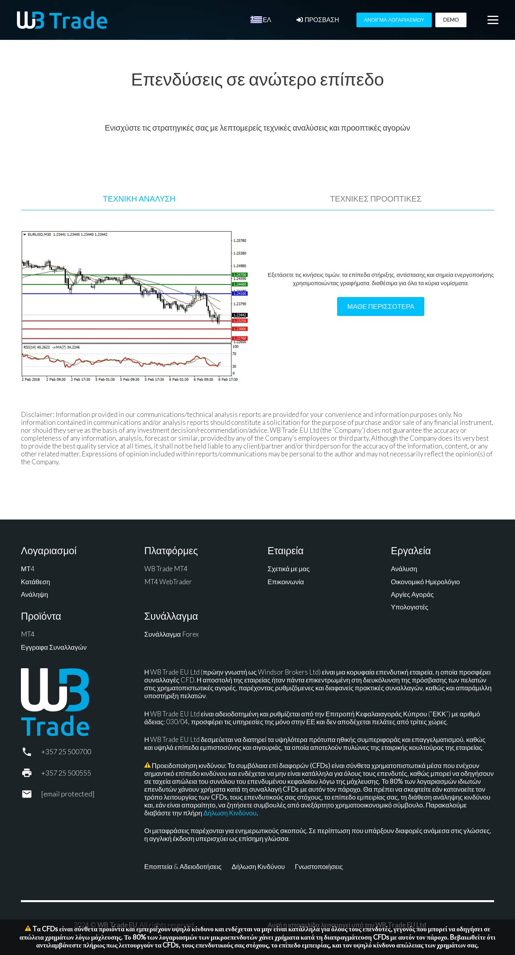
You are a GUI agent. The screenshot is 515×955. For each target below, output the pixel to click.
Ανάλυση (404, 568)
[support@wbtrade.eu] (31, 794)
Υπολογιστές (409, 607)
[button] (493, 20)
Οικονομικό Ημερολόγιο (425, 581)
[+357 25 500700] (31, 751)
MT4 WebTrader (168, 581)
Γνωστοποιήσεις (319, 866)
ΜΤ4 (28, 568)
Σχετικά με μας (289, 568)
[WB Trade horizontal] (62, 20)
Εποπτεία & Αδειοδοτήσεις (183, 866)
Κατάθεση (35, 581)
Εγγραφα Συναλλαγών (54, 647)
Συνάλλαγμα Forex (171, 634)
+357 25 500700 (66, 751)
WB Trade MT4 (166, 568)
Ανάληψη (34, 594)
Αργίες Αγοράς (412, 594)
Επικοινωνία (286, 581)
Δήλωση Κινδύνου (230, 813)
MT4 (28, 634)
